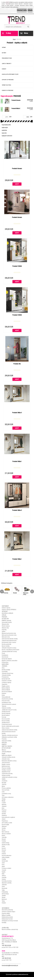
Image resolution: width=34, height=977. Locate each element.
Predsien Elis (17, 364)
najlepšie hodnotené (7, 135)
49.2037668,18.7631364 (11, 954)
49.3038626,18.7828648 (11, 942)
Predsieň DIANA (17, 266)
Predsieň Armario (17, 168)
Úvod (14, 39)
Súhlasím (30, 10)
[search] (28, 26)
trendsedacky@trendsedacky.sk (10, 965)
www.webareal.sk (23, 974)
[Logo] (17, 19)
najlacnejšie (5, 127)
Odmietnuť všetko (22, 10)
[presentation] (2, 591)
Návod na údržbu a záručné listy (10, 929)
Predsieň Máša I (17, 461)
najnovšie (4, 133)
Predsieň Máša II (17, 412)
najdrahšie (4, 130)
